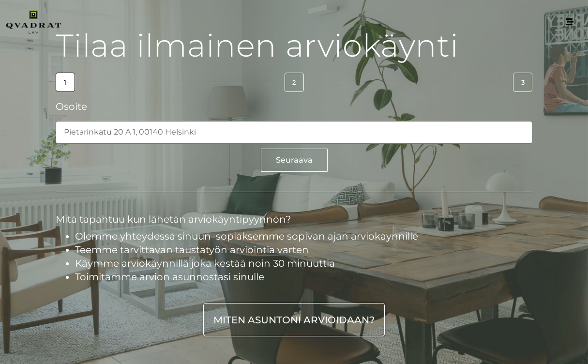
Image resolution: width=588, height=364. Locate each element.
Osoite (71, 107)
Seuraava (294, 160)
